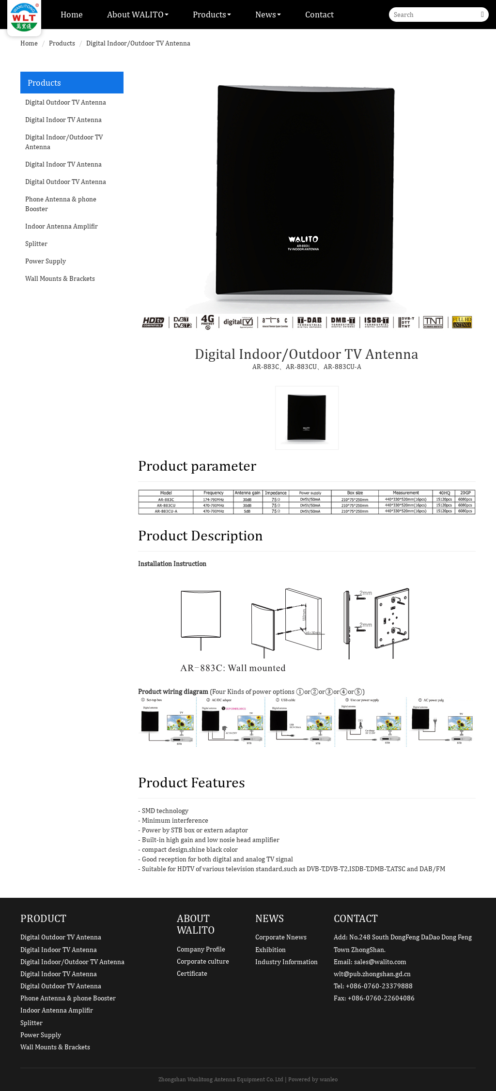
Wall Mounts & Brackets (60, 278)
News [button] (268, 14)
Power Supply (45, 261)
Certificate (192, 973)
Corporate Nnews (281, 937)
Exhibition (270, 949)
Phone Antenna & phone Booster (60, 204)
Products (62, 43)
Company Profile (201, 949)
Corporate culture (203, 961)
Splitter (36, 243)
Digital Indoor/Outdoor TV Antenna (138, 43)
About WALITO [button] (138, 14)
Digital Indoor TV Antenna (63, 119)
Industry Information (286, 962)
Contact (319, 14)
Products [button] (212, 14)
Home (72, 14)
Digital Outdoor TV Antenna (65, 102)
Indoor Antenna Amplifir (61, 226)
